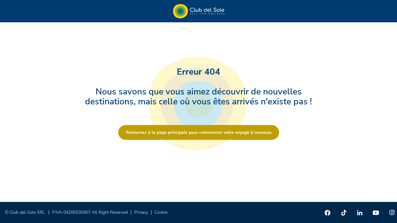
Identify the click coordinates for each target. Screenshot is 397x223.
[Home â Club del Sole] (199, 11)
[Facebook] (327, 212)
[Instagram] (392, 212)
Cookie (160, 212)
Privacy (141, 212)
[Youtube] (376, 212)
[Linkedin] (360, 212)
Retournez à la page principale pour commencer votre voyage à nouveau (198, 132)
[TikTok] (344, 212)
